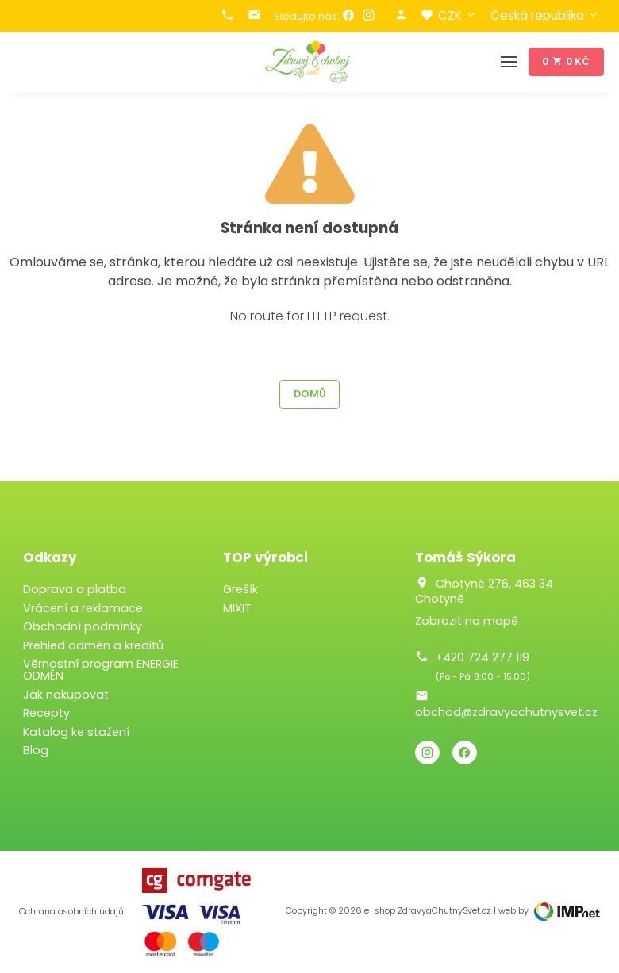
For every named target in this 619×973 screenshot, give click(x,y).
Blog (35, 750)
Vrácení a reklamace (83, 608)
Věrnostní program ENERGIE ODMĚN (101, 670)
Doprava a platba (74, 589)
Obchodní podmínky (82, 626)
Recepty (46, 713)
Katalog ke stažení (76, 732)
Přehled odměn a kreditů (93, 645)
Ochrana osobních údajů (71, 911)
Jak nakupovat (66, 695)
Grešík (240, 589)
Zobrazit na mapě (466, 621)
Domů (310, 393)
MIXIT (237, 608)
